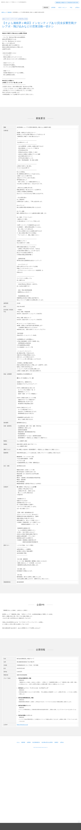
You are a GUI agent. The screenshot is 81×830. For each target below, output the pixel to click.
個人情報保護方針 (36, 742)
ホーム (18, 742)
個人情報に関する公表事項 (47, 742)
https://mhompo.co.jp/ (22, 724)
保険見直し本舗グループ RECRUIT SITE (15, 8)
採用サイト (4, 12)
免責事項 (56, 742)
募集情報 (9, 12)
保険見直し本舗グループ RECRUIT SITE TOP (67, 2)
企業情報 (29, 742)
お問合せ (62, 742)
